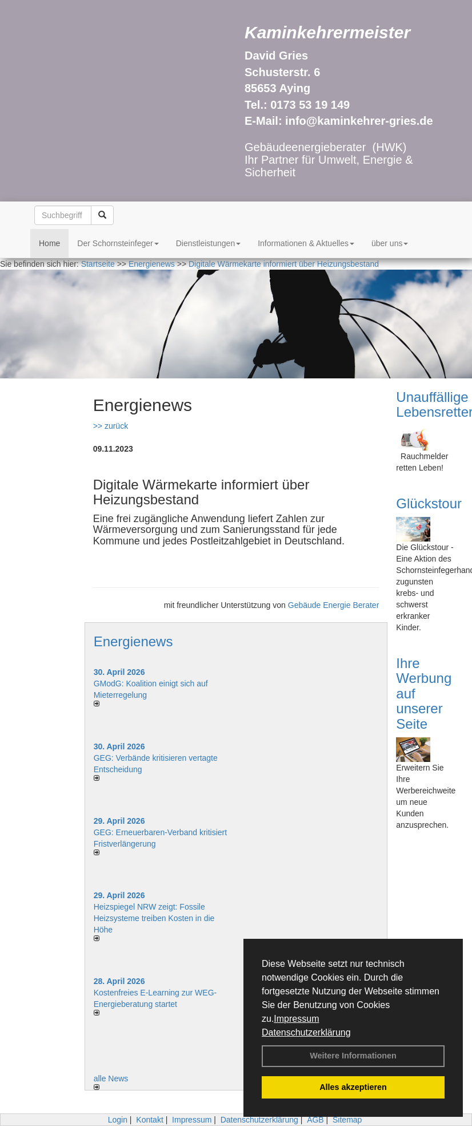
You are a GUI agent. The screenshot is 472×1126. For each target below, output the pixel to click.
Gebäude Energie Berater (333, 605)
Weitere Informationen (353, 1055)
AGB (315, 1119)
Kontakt (149, 1119)
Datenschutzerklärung (306, 1032)
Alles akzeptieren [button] (353, 1087)
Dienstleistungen (208, 243)
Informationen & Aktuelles (306, 243)
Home (49, 243)
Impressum (296, 1019)
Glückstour (429, 503)
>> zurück (110, 425)
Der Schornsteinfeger (117, 243)
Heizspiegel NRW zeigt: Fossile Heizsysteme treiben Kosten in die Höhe (154, 918)
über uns (389, 243)
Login (117, 1119)
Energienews (133, 641)
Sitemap (347, 1119)
